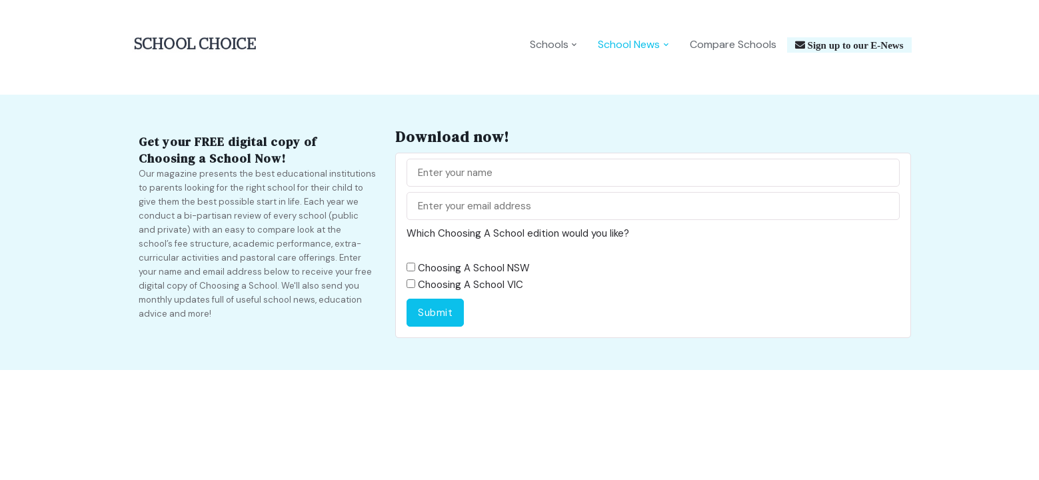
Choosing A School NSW (474, 268)
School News (629, 44)
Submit (435, 312)
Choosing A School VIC (470, 284)
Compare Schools (733, 44)
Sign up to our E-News (854, 45)
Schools (549, 44)
